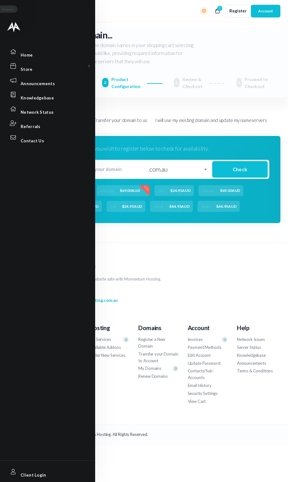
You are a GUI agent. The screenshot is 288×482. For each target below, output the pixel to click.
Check (240, 169)
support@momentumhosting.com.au (78, 300)
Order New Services (107, 355)
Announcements (251, 363)
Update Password (204, 363)
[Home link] (14, 51)
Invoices (207, 340)
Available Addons (105, 347)
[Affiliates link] (14, 123)
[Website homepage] (14, 27)
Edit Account (199, 355)
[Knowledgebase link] (14, 94)
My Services (109, 340)
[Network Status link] (14, 109)
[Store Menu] (14, 66)
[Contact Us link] (14, 137)
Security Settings (203, 393)
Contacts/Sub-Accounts (201, 374)
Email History (200, 385)
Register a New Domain (151, 343)
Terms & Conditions (255, 370)
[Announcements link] (14, 80)
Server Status (249, 347)
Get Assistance (53, 347)
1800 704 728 (56, 292)
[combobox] (177, 169)
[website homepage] (158, 267)
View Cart (197, 401)
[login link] (265, 11)
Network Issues (251, 339)
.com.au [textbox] (158, 169)
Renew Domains (152, 376)
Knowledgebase (251, 355)
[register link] (238, 11)
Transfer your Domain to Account (158, 357)
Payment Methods (204, 347)
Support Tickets (60, 340)
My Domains (158, 368)
